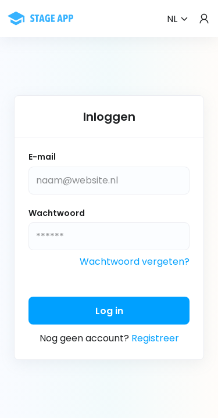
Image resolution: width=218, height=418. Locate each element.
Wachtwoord (56, 213)
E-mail (42, 157)
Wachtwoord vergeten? (135, 261)
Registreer (155, 338)
